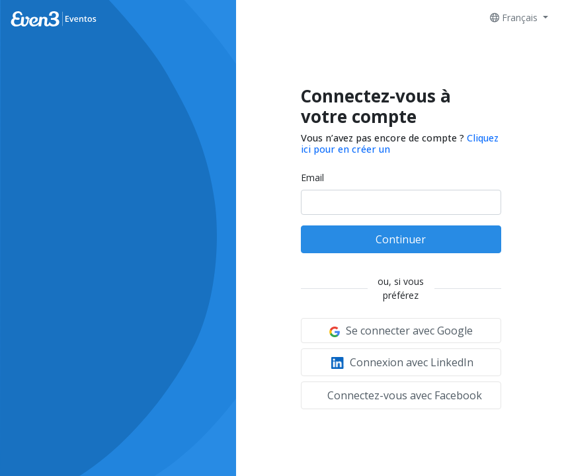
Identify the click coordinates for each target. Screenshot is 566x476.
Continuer (401, 239)
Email (312, 177)
